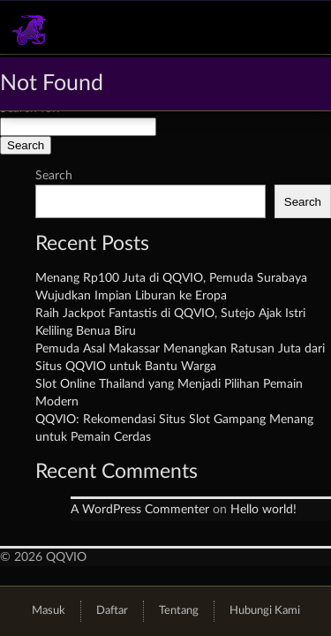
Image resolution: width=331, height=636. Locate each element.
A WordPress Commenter (140, 510)
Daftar (112, 611)
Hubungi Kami (264, 611)
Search (53, 176)
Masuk (48, 611)
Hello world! (263, 510)
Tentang (179, 611)
